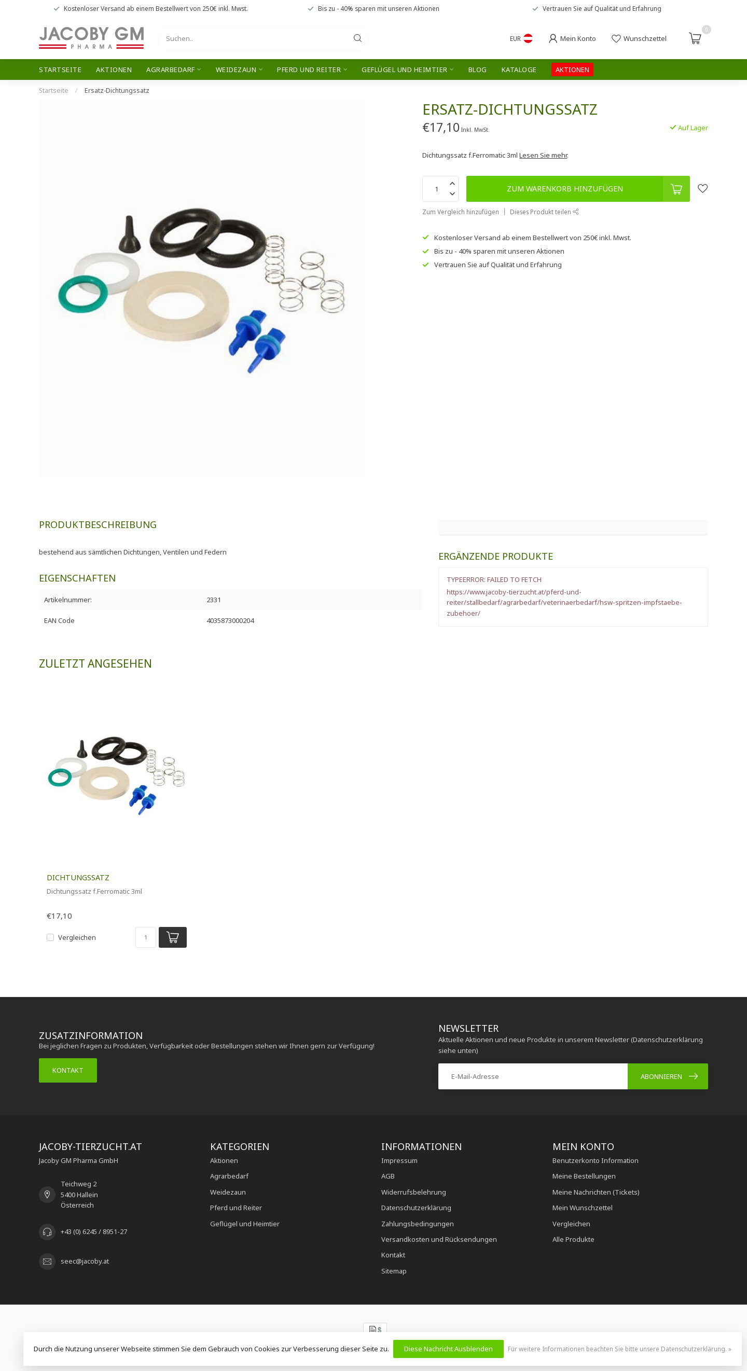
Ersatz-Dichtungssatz (117, 90)
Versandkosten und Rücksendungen (439, 1239)
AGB (388, 1176)
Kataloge (519, 69)
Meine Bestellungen (584, 1176)
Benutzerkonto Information (595, 1160)
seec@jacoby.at (85, 1261)
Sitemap (394, 1271)
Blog (477, 69)
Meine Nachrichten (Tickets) (596, 1192)
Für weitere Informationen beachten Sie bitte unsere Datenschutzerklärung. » (619, 1349)
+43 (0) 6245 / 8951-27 (94, 1231)
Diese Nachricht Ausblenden (448, 1348)
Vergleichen (77, 937)
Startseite (60, 69)
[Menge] (145, 937)
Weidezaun (236, 69)
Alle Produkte (573, 1239)
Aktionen (114, 69)
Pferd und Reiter (309, 69)
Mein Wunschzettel (582, 1207)
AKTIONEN (572, 69)
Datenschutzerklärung (416, 1207)
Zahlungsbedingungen (417, 1223)
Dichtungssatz (78, 877)
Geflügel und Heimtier (405, 69)
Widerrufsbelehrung (413, 1192)
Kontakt (68, 1070)
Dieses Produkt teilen (544, 211)
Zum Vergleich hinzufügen (460, 211)
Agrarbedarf (170, 69)
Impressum (399, 1160)
